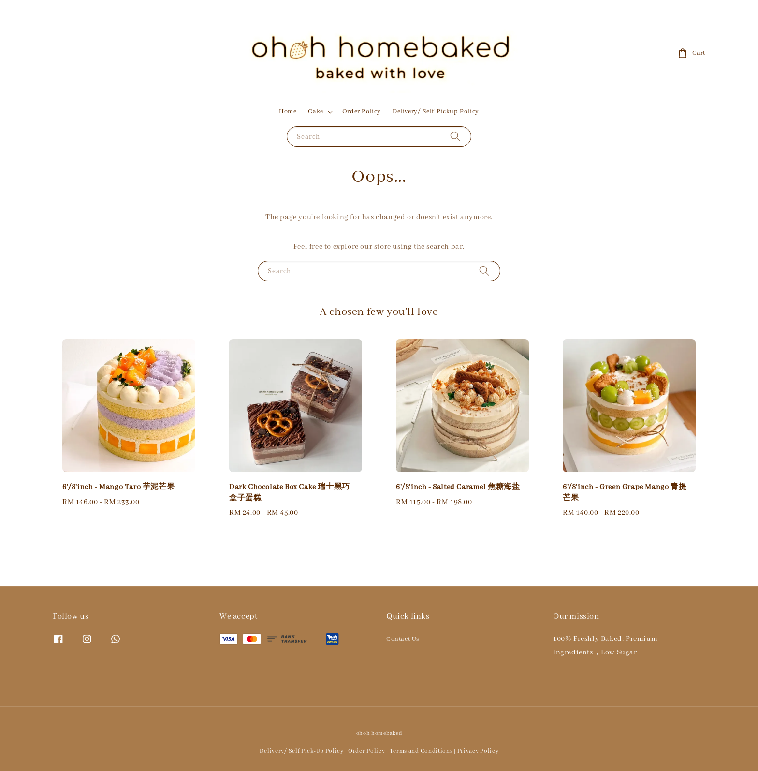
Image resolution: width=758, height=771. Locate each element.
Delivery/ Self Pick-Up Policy (302, 751)
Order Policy (361, 111)
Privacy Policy (478, 751)
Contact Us (402, 639)
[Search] (455, 136)
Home (287, 111)
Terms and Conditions (421, 751)
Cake (315, 111)
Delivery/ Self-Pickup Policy (436, 111)
